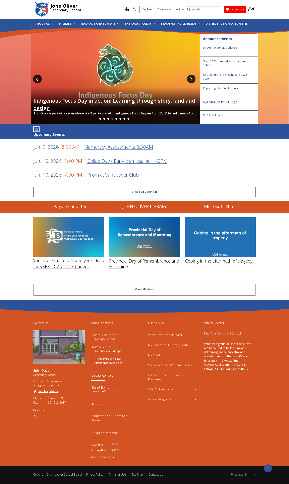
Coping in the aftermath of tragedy (218, 267)
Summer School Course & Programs (172, 377)
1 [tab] (100, 119)
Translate (164, 9)
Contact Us (156, 474)
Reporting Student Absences (221, 88)
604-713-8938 (57, 398)
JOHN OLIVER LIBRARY (144, 208)
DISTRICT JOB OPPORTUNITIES (227, 23)
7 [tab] (124, 119)
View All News (144, 289)
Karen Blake (101, 347)
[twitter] (134, 9)
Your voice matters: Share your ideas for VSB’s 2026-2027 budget (68, 270)
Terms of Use (117, 474)
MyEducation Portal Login (220, 102)
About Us (44, 23)
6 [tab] (120, 119)
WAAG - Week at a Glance (220, 48)
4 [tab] (112, 119)
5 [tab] (116, 119)
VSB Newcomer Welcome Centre (172, 365)
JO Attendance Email (107, 359)
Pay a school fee (70, 208)
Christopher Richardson (109, 416)
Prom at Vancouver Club (113, 174)
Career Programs (172, 399)
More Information (101, 457)
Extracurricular (140, 23)
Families (67, 23)
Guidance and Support (100, 23)
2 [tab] (104, 119)
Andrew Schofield (105, 334)
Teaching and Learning (180, 23)
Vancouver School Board (172, 335)
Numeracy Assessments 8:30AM (118, 146)
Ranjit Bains (100, 387)
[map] (127, 9)
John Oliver (64, 5)
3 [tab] (108, 119)
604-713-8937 (57, 402)
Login (179, 9)
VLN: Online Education (172, 389)
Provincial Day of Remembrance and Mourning (144, 270)
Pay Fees (147, 9)
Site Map (137, 474)
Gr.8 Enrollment (213, 115)
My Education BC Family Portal (172, 345)
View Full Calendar (144, 192)
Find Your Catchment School (222, 333)
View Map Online (48, 391)
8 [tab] (128, 119)
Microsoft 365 (218, 208)
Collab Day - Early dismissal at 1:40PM (127, 161)
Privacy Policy (94, 474)
